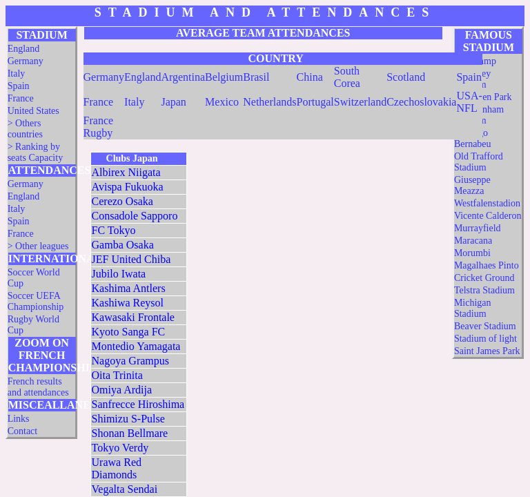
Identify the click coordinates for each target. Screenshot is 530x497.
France (21, 98)
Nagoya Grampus (130, 361)
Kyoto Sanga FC (129, 332)
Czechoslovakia (421, 102)
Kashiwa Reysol (128, 303)
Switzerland (360, 102)
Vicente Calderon (488, 216)
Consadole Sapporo (135, 216)
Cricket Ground (484, 278)
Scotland (405, 77)
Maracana (473, 240)
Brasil (256, 77)
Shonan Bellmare (130, 433)
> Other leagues (38, 246)
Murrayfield (477, 228)
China (310, 77)
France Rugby (99, 127)
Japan (173, 102)
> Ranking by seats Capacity (35, 152)
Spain (19, 86)
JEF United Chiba (131, 259)
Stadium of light (485, 338)
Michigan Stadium (472, 308)
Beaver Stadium (485, 326)
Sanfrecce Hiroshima (138, 404)
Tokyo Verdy (120, 448)
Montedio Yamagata (136, 346)
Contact (23, 431)
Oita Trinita (117, 375)
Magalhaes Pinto (486, 265)
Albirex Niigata (126, 172)
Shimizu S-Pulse (128, 419)
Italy (17, 73)
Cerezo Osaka (122, 201)
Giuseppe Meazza (472, 185)
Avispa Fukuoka (128, 187)
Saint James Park (487, 351)
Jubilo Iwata (119, 274)
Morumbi (472, 253)
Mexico (222, 102)
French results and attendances (38, 387)
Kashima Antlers (129, 288)
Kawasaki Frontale (133, 317)
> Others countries (25, 128)
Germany (25, 61)
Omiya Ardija (122, 390)
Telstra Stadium (484, 290)
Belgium (224, 77)
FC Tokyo (114, 230)
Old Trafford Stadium (478, 162)
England (24, 48)
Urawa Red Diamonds (116, 468)
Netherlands (269, 102)
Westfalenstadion (487, 203)
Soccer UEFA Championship (36, 301)
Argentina (183, 77)
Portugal (315, 102)
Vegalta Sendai (125, 489)
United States (33, 111)
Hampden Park (483, 97)
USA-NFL (469, 102)
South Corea (347, 77)
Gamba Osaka (123, 245)
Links (19, 418)
